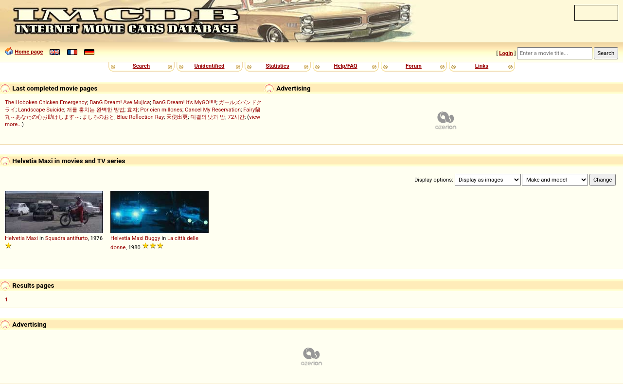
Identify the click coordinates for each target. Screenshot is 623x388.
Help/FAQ (345, 65)
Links (481, 65)
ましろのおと (98, 116)
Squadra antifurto (66, 238)
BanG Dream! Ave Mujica (119, 102)
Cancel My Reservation (213, 109)
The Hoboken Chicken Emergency (46, 102)
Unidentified (210, 65)
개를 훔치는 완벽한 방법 (95, 109)
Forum (414, 65)
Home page (29, 51)
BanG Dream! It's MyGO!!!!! (184, 102)
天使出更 (177, 116)
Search (141, 65)
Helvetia (15, 238)
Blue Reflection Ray (140, 116)
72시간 (236, 116)
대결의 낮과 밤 (208, 116)
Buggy (152, 238)
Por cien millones (161, 109)
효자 (132, 109)
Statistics (277, 65)
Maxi (32, 238)
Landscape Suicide (41, 109)
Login (506, 53)
